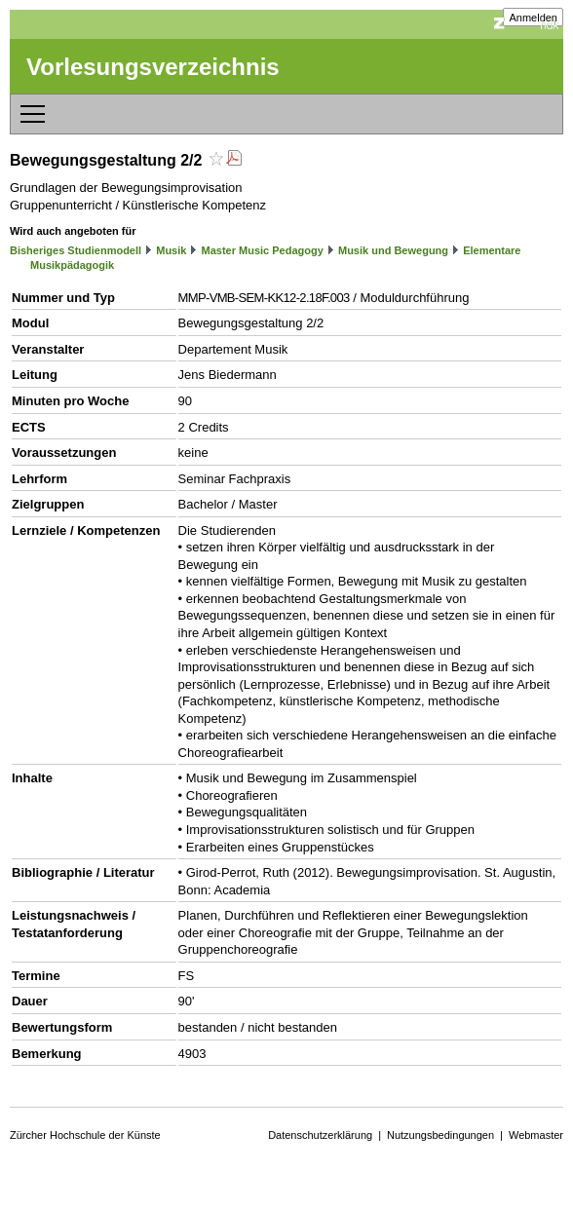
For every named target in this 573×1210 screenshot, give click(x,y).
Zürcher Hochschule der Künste (85, 1135)
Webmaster (536, 1135)
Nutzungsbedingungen (440, 1135)
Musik (171, 250)
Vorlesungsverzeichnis (153, 67)
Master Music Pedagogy (263, 250)
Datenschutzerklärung (320, 1135)
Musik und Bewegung (393, 250)
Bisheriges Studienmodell (75, 250)
